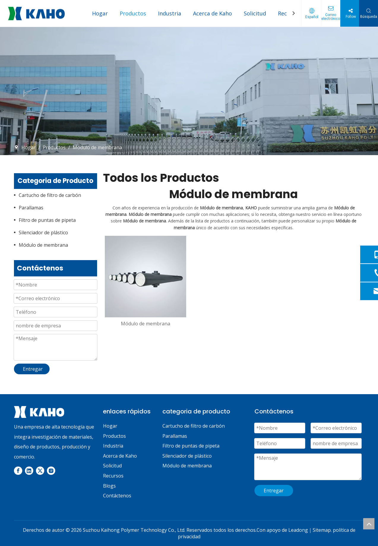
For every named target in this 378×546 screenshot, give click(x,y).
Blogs (109, 486)
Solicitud (255, 13)
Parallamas (31, 207)
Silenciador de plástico (43, 232)
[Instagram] (51, 470)
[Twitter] (40, 470)
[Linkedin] (29, 470)
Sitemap (322, 530)
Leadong (298, 530)
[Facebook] (18, 470)
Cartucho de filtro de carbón (50, 195)
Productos (133, 13)
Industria (169, 13)
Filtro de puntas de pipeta (47, 220)
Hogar (100, 13)
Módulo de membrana (43, 245)
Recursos (113, 475)
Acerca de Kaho (212, 13)
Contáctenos (117, 495)
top (368, 523)
